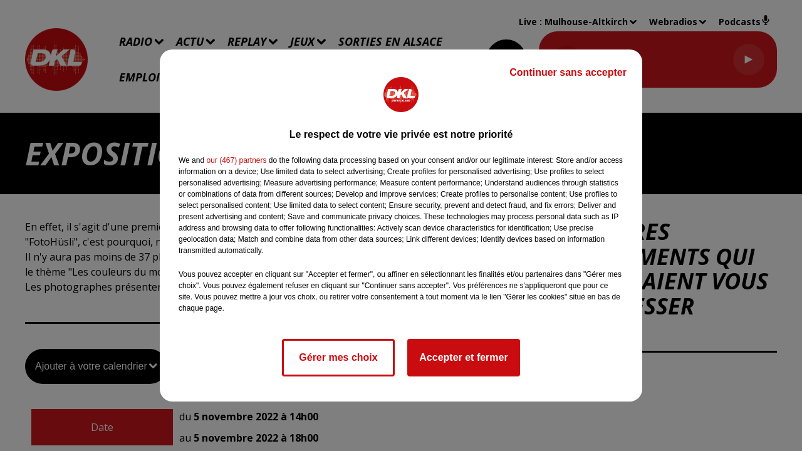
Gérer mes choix (338, 357)
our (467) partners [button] (236, 160)
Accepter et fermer (463, 357)
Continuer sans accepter (568, 72)
